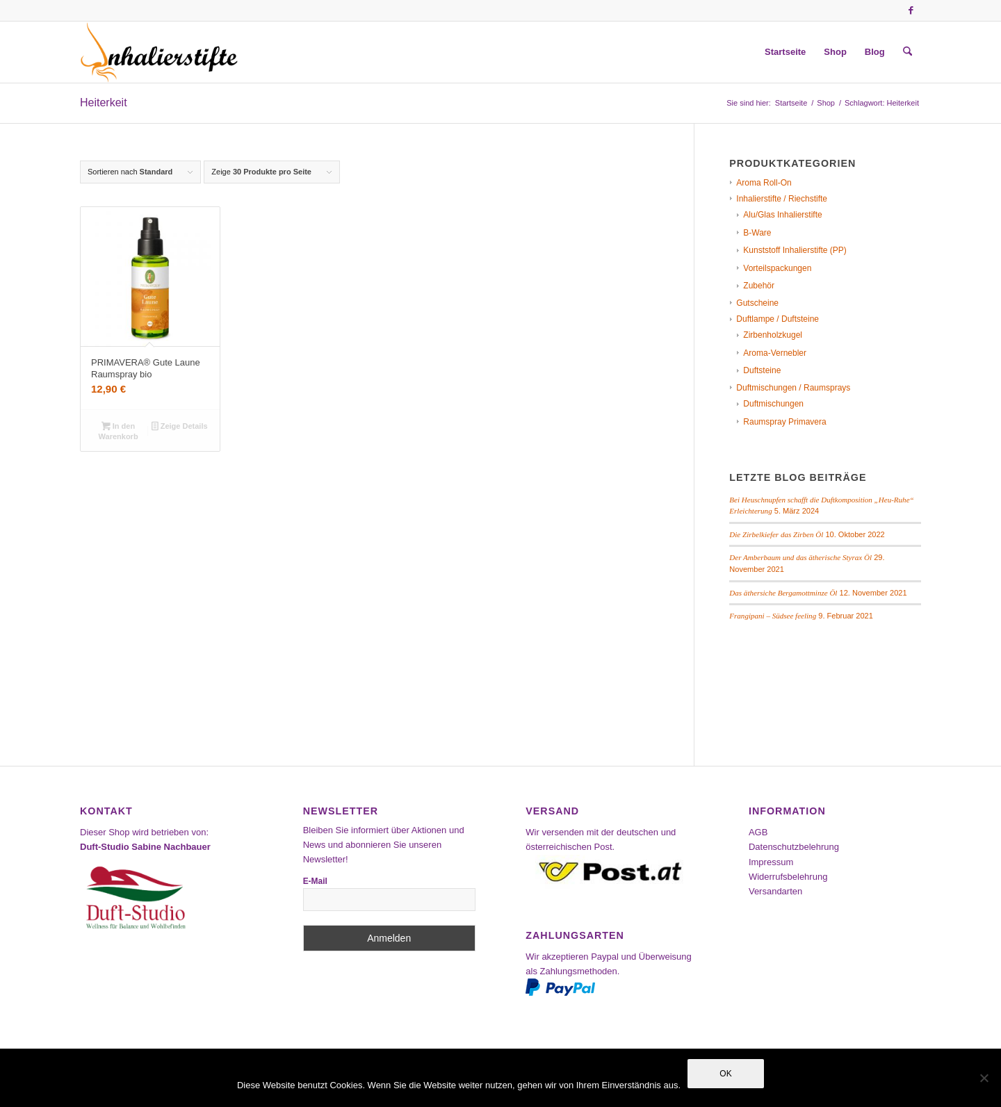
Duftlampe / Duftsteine (777, 319)
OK (725, 1074)
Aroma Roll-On (763, 183)
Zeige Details (180, 427)
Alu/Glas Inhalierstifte (782, 215)
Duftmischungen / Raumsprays (793, 388)
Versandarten (775, 891)
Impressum (771, 862)
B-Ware (757, 233)
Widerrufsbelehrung (788, 876)
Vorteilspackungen (777, 268)
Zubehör (758, 285)
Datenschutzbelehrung (794, 847)
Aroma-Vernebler (774, 353)
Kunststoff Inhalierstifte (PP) (795, 250)
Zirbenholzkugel (772, 335)
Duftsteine (762, 370)
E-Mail (315, 881)
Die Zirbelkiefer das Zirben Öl (776, 534)
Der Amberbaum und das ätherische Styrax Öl (800, 557)
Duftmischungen (773, 404)
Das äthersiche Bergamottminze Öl (783, 593)
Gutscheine (757, 303)
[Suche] (907, 52)
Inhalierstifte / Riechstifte (781, 199)
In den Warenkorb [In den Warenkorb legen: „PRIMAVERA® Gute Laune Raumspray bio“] (118, 431)
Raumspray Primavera (784, 422)
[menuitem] (785, 52)
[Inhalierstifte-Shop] (159, 52)
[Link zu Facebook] (910, 10)
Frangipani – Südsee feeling (772, 616)
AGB (758, 832)
